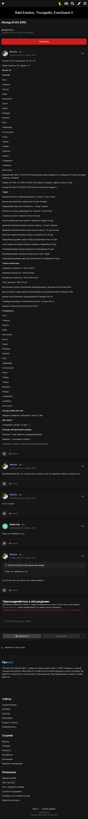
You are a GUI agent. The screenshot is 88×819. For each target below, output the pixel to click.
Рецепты (6, 750)
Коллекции (7, 759)
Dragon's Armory (10, 722)
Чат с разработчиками (13, 787)
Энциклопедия (9, 705)
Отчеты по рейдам (24, 32)
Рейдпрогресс (9, 727)
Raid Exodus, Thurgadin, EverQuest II (44, 13)
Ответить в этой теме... (18, 621)
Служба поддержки (12, 791)
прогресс (32, 674)
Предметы (7, 754)
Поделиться (22, 636)
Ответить (44, 41)
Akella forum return (11, 800)
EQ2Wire (6, 709)
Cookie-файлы (48, 809)
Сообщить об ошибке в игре (16, 796)
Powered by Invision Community (44, 815)
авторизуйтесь (9, 607)
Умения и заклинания (12, 763)
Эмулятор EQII (9, 778)
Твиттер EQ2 (8, 782)
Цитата (15, 453)
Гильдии (6, 746)
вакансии (45, 674)
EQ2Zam (6, 713)
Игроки (5, 741)
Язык (36, 809)
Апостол (15, 524)
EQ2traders (7, 718)
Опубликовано (23, 55)
